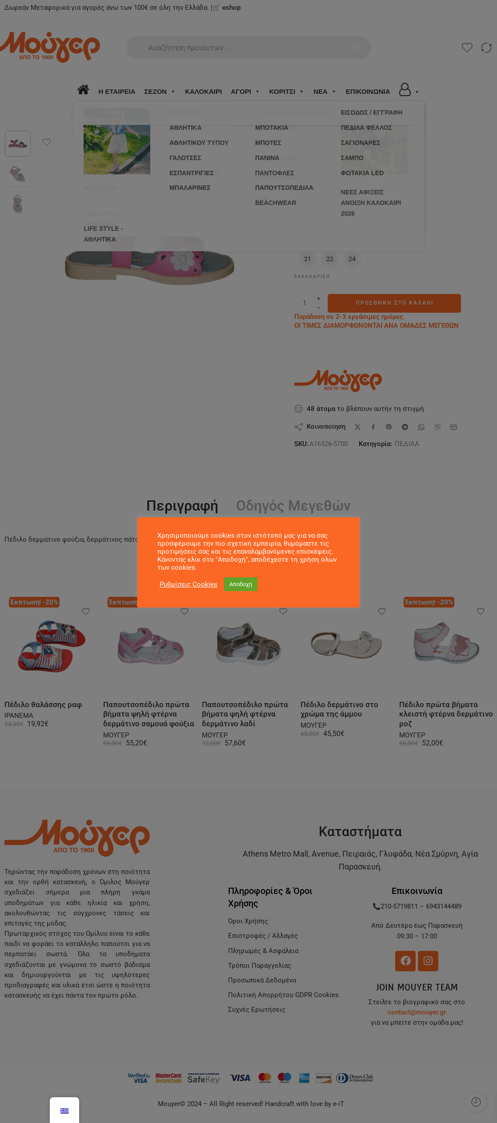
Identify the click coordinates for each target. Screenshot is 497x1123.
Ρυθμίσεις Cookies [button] (188, 584)
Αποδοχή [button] (240, 584)
